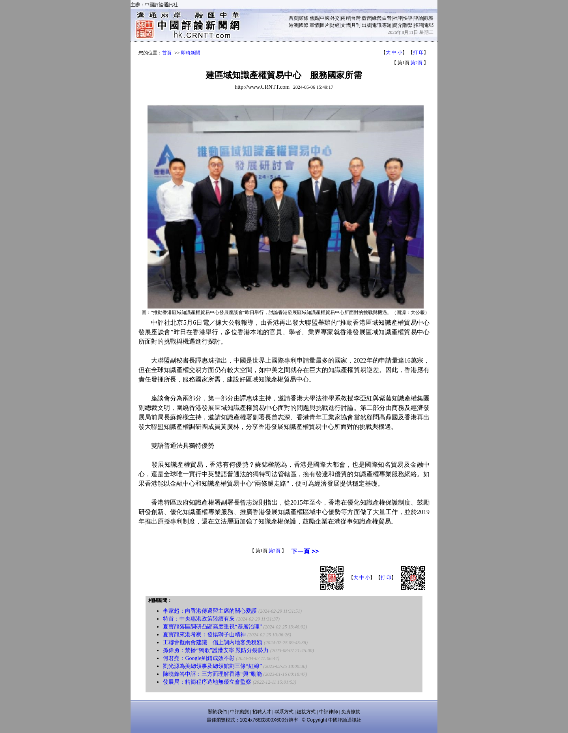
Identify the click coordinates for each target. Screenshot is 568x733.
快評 (408, 18)
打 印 (418, 52)
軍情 (314, 25)
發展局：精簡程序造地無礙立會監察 (207, 682)
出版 (366, 25)
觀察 (428, 18)
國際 (303, 25)
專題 (387, 25)
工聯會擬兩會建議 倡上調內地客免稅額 (212, 642)
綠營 (376, 18)
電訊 (376, 25)
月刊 (356, 25)
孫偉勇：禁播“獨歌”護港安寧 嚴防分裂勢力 (216, 650)
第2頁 (416, 62)
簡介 (397, 25)
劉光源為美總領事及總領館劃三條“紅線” (212, 666)
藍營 (366, 18)
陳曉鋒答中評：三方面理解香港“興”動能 (212, 674)
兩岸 (345, 18)
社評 (397, 18)
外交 (335, 18)
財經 (335, 25)
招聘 (418, 25)
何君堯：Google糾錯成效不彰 (198, 658)
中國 (324, 18)
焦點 (314, 18)
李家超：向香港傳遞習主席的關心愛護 (210, 611)
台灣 (356, 18)
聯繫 (408, 25)
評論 (418, 18)
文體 (345, 25)
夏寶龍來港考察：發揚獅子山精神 (204, 635)
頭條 (303, 18)
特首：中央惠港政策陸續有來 (199, 619)
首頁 (293, 18)
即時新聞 (190, 53)
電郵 (428, 25)
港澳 (293, 25)
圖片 (324, 25)
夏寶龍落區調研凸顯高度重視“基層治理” (212, 627)
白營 (387, 18)
